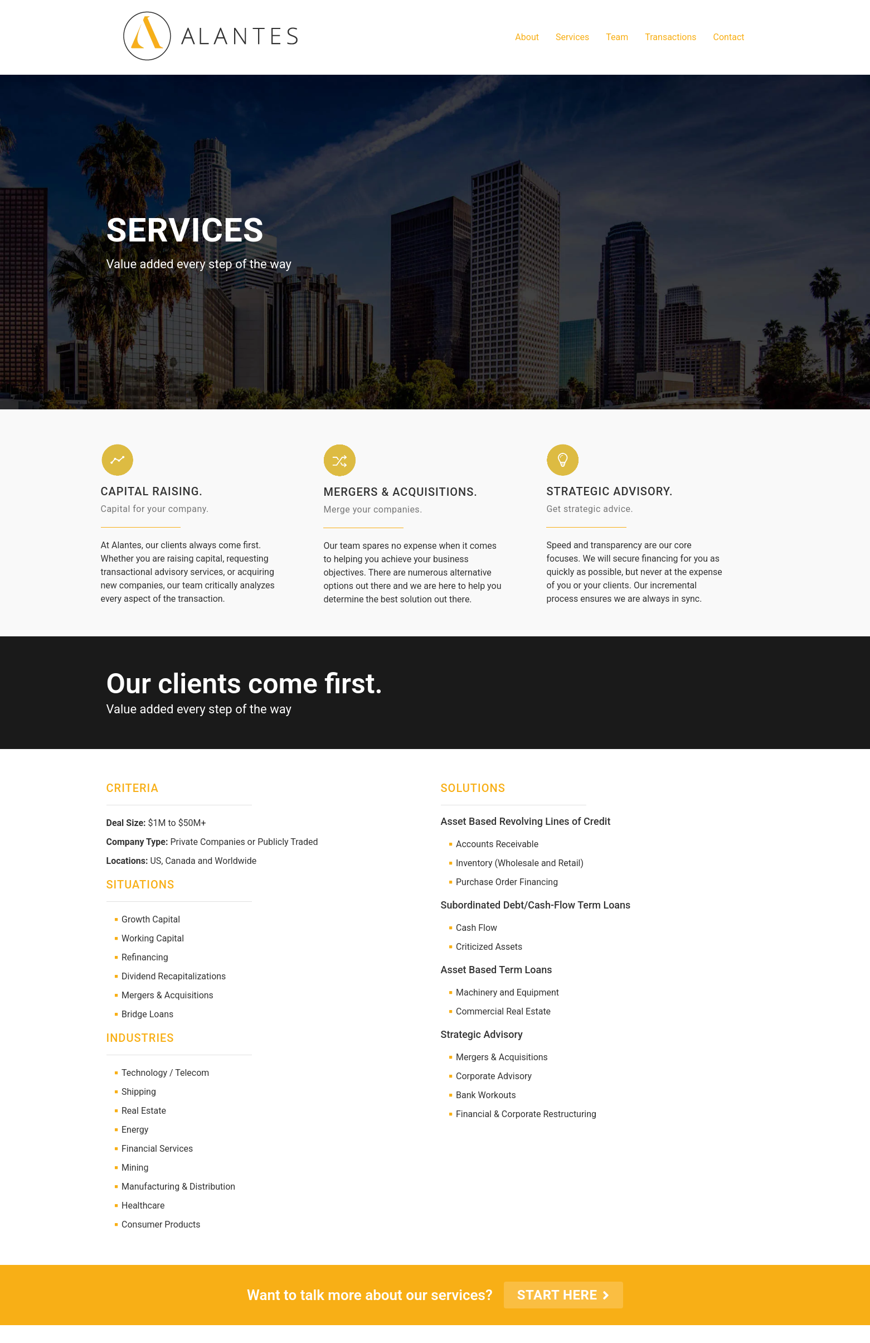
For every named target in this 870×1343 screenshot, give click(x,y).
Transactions (670, 37)
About (527, 37)
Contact (729, 37)
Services (572, 37)
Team (617, 37)
